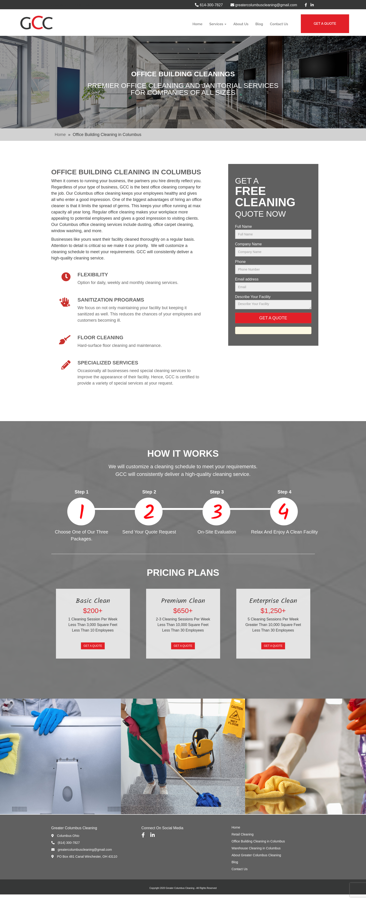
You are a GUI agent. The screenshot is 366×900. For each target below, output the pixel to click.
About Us (240, 24)
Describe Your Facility (253, 297)
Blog (259, 24)
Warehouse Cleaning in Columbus (256, 848)
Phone (240, 262)
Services (217, 24)
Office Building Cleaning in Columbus (258, 841)
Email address (246, 279)
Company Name (248, 244)
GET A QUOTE (325, 24)
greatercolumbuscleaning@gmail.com (264, 5)
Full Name (243, 226)
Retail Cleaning (243, 834)
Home (197, 24)
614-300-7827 (209, 5)
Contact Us (279, 24)
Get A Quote (92, 645)
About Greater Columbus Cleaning (256, 855)
